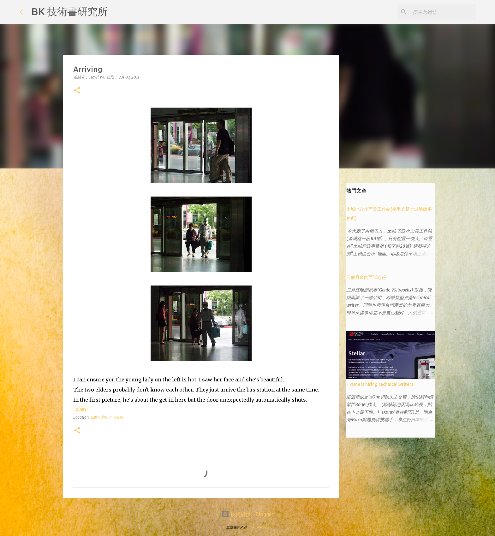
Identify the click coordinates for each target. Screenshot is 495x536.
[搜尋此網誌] (443, 12)
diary (81, 409)
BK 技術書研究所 (69, 11)
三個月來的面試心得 (366, 277)
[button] (77, 90)
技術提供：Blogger (247, 514)
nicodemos (260, 527)
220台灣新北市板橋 (107, 417)
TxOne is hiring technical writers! (380, 384)
